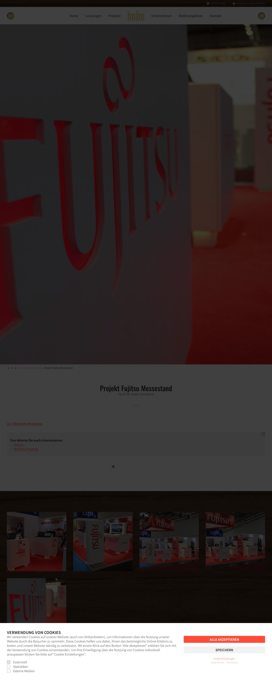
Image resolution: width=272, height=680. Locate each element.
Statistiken (17, 666)
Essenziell (17, 662)
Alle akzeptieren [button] (224, 639)
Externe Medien (21, 671)
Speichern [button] (224, 650)
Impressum (232, 662)
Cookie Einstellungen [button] (224, 658)
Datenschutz (217, 662)
